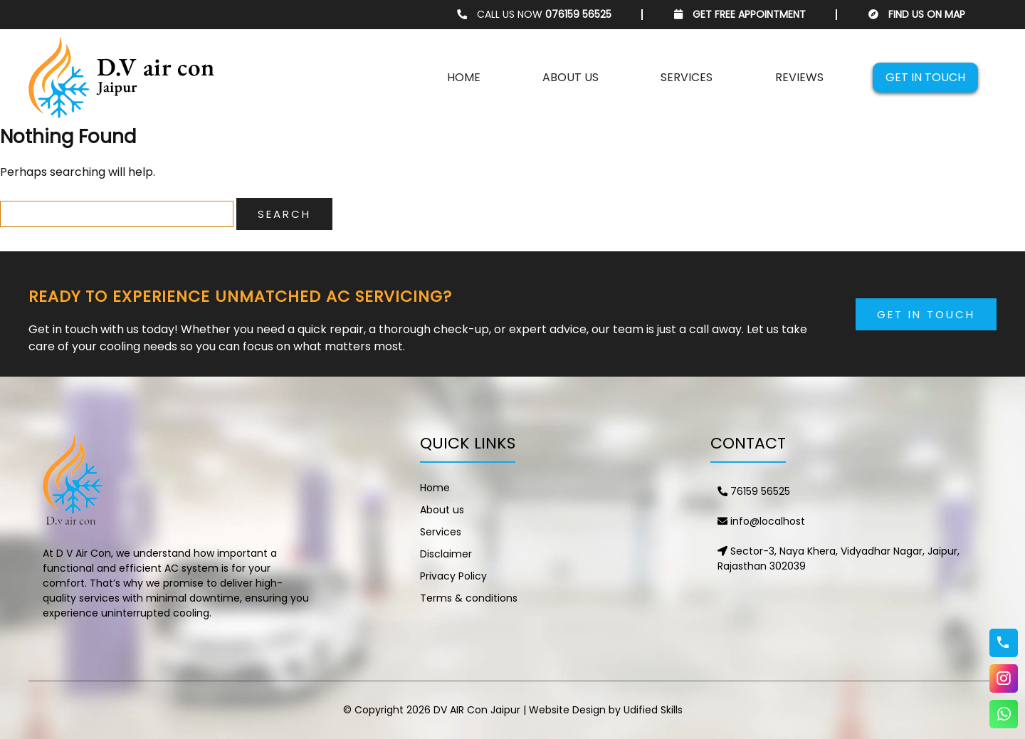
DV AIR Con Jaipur (476, 710)
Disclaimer (446, 554)
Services (687, 77)
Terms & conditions (468, 598)
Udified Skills (653, 710)
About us (570, 77)
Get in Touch (926, 314)
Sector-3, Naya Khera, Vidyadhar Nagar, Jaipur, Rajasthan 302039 (839, 558)
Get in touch (925, 77)
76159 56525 (754, 491)
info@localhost (761, 521)
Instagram (1003, 678)
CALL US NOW (534, 14)
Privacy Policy (453, 576)
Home (463, 77)
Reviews (799, 77)
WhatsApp (1003, 714)
